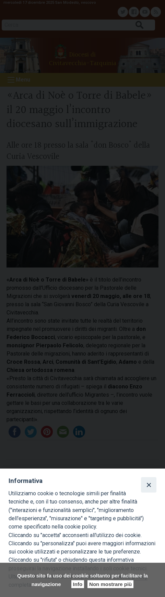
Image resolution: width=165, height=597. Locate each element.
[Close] (148, 484)
